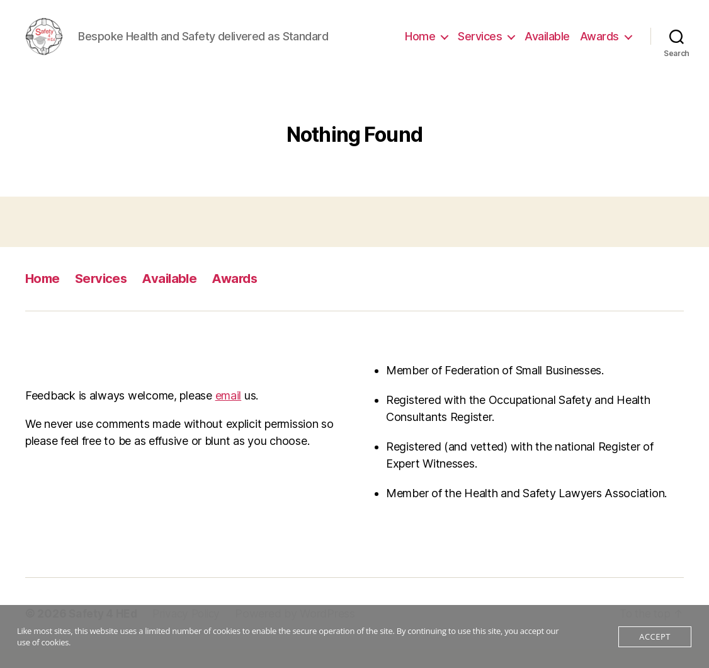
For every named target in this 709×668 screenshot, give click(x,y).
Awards (599, 45)
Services (480, 45)
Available (547, 45)
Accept (654, 636)
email (228, 414)
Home (420, 45)
